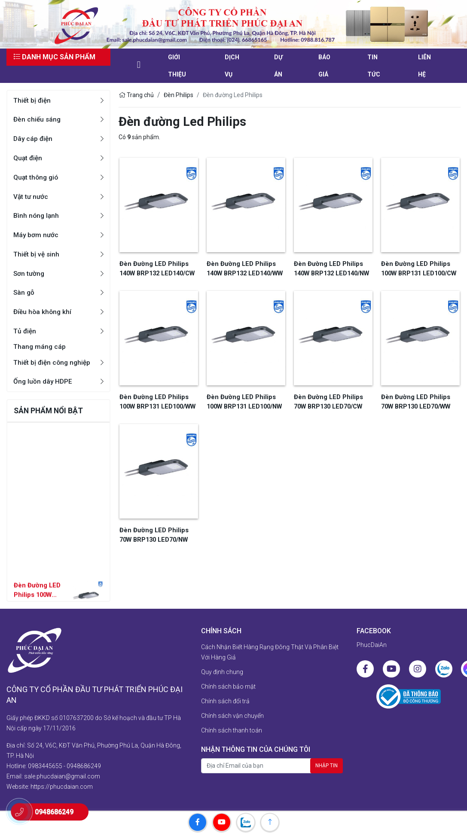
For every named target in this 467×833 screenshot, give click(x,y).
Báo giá (324, 66)
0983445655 (45, 761)
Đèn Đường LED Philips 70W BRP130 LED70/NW (158, 532)
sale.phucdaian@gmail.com (62, 772)
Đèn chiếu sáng (37, 119)
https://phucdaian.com (62, 782)
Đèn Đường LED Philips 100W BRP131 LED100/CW (418, 268)
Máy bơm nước (36, 235)
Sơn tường (29, 273)
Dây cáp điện (33, 138)
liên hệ (424, 66)
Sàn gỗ (24, 292)
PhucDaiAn (372, 645)
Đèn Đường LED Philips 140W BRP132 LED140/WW (244, 268)
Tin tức (373, 66)
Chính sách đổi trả (225, 701)
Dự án (278, 66)
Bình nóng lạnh (36, 215)
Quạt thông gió (36, 177)
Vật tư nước (31, 196)
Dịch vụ (232, 66)
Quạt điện (28, 158)
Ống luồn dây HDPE (43, 382)
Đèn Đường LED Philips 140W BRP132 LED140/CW (156, 268)
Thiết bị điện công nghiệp (53, 363)
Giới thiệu (177, 66)
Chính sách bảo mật (228, 686)
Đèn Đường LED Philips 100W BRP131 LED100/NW (35, 599)
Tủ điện (25, 331)
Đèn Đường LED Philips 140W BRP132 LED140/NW (330, 268)
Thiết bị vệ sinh (37, 254)
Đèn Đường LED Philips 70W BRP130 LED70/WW (419, 400)
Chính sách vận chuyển (232, 716)
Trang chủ (136, 95)
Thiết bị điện (32, 100)
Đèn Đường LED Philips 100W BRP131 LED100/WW (156, 400)
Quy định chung (222, 672)
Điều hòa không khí (43, 312)
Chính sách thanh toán (231, 730)
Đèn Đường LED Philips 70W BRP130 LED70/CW (332, 400)
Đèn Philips (178, 95)
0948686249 (84, 761)
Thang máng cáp (40, 347)
